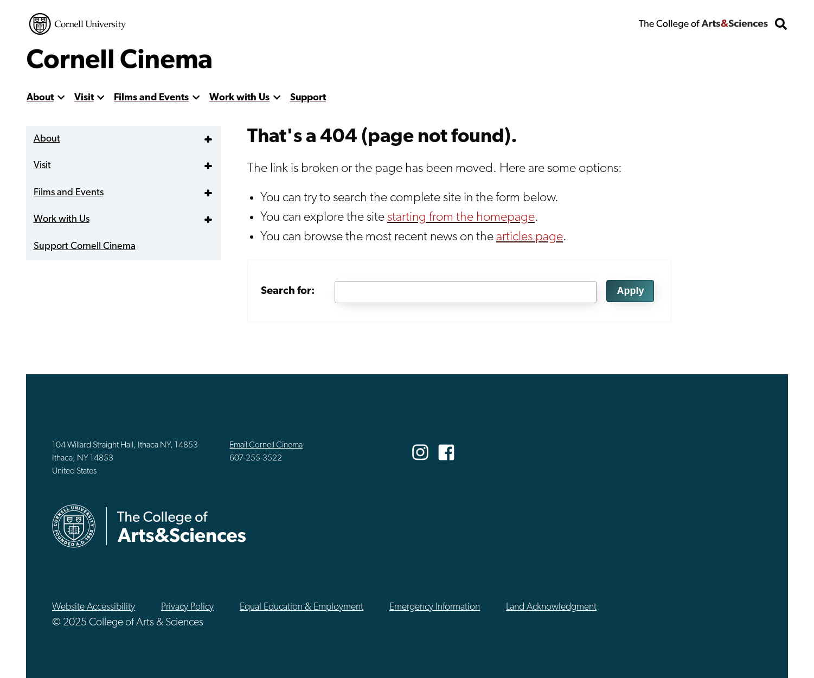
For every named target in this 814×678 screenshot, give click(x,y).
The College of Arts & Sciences (703, 24)
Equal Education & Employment (301, 607)
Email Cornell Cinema (266, 445)
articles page (529, 237)
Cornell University (77, 24)
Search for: (288, 291)
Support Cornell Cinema (85, 246)
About (40, 98)
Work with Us (239, 98)
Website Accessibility (93, 607)
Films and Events (151, 98)
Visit (84, 98)
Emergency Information (434, 607)
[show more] (61, 98)
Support (308, 98)
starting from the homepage (461, 217)
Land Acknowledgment (551, 607)
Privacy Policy (187, 607)
